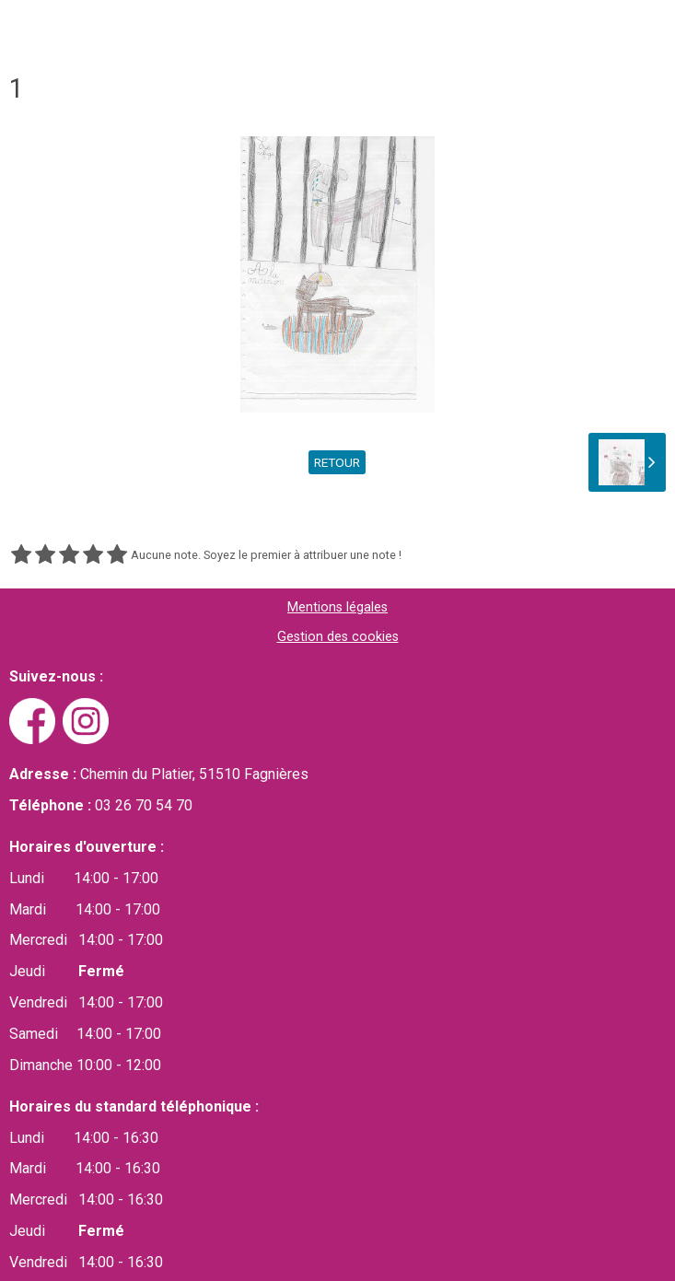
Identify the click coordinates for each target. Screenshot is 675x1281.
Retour (337, 462)
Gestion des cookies (338, 637)
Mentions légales (337, 607)
